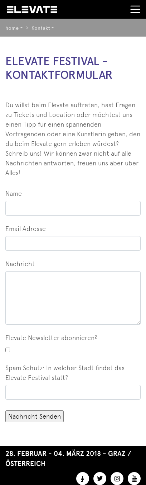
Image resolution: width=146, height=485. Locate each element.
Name (13, 193)
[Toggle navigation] (135, 9)
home (12, 28)
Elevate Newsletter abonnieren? (51, 338)
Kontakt (40, 28)
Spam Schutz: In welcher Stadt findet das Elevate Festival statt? (65, 372)
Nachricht (20, 264)
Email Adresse (25, 228)
